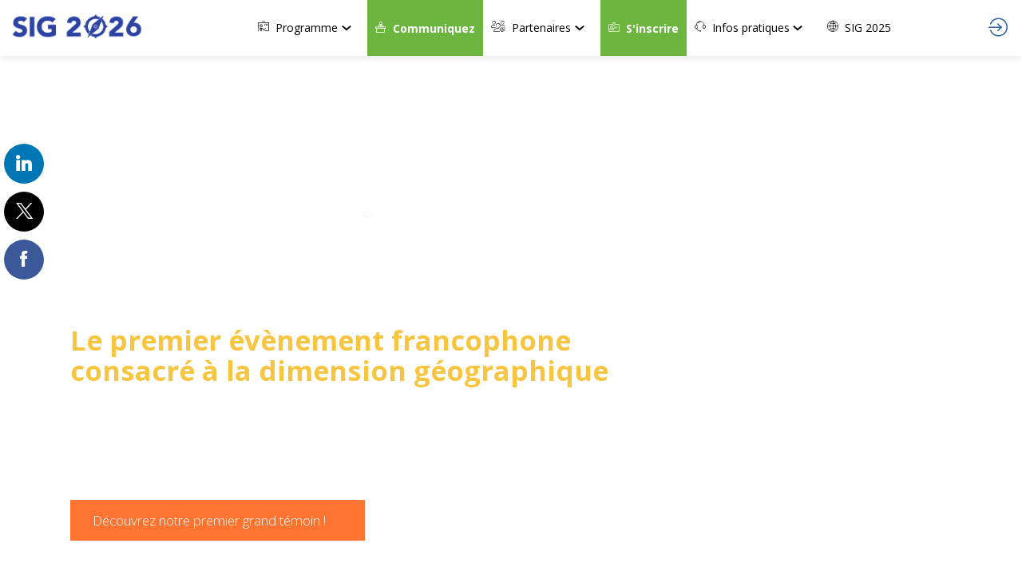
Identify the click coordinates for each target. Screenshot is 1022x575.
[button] (425, 28)
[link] (308, 28)
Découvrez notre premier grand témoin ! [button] (209, 520)
